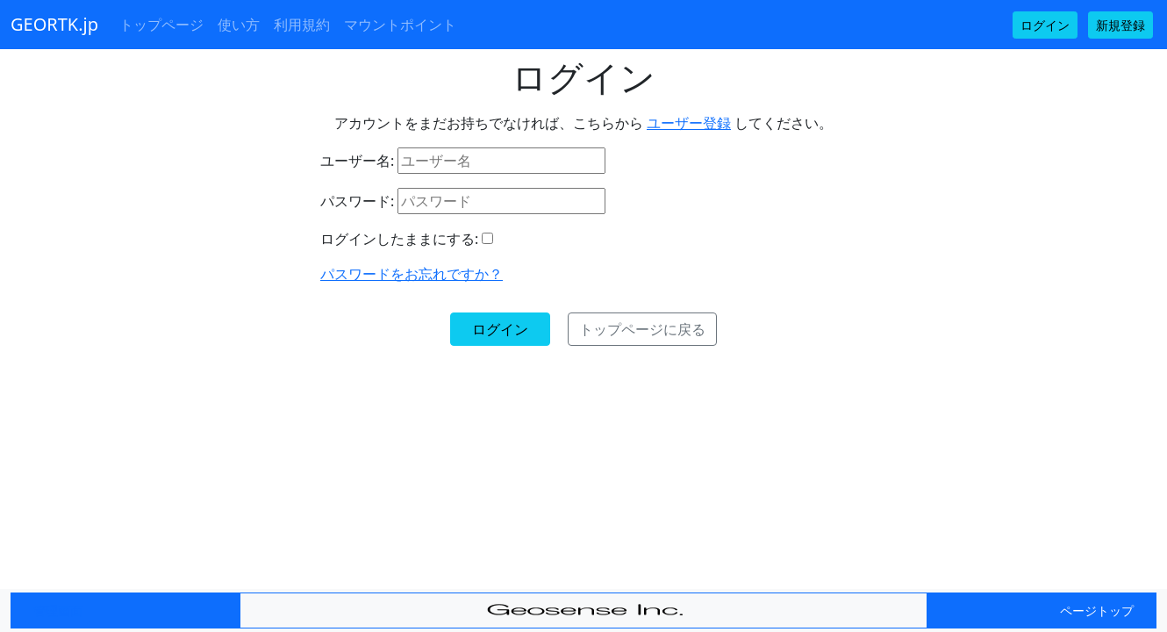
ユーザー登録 (689, 123)
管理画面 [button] (57, 610)
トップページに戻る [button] (642, 329)
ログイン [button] (1045, 25)
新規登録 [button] (1120, 25)
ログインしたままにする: (399, 238)
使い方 (239, 24)
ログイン (500, 329)
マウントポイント (400, 24)
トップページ (161, 24)
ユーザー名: (357, 160)
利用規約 (302, 24)
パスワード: (357, 201)
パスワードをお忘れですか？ (411, 274)
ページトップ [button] (1097, 610)
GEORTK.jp (54, 24)
